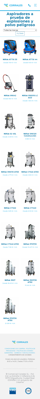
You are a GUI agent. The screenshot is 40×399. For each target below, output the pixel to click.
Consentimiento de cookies (20, 355)
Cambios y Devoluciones (24, 353)
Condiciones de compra (15, 348)
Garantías (8, 353)
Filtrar (20, 33)
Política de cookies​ (25, 351)
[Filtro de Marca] (20, 30)
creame (20, 382)
